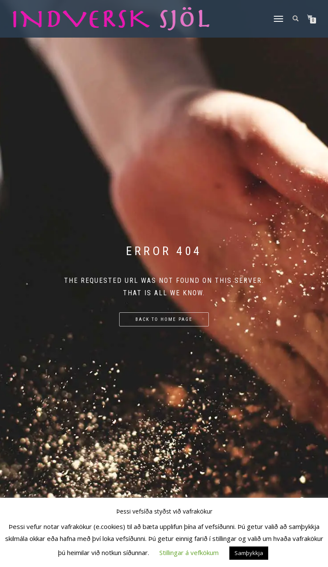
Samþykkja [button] (248, 553)
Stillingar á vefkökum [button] (189, 552)
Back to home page (164, 319)
